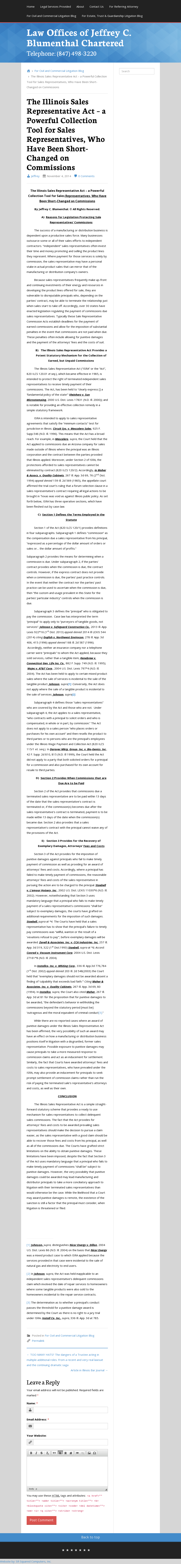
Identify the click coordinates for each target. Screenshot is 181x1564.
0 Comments (84, 176)
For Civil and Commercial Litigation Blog (51, 16)
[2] (28, 1273)
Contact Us (97, 6)
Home (31, 6)
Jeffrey (33, 176)
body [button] (31, 1489)
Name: (32, 1403)
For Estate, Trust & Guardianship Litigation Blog (112, 16)
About (80, 6)
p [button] (36, 1489)
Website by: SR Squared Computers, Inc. (25, 1561)
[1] (28, 1245)
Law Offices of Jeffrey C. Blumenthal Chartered (79, 37)
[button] (31, 1452)
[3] (100, 1012)
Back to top (90, 1537)
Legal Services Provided (55, 6)
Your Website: (36, 1435)
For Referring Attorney (123, 6)
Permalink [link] (38, 1341)
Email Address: (38, 1419)
